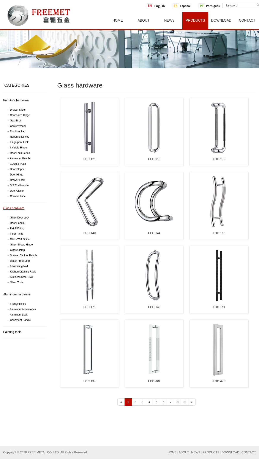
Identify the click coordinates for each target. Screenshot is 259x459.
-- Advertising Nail (18, 266)
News (169, 20)
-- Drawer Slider (17, 109)
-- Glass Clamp (16, 250)
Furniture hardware (16, 100)
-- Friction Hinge (17, 303)
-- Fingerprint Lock (18, 142)
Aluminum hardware (16, 294)
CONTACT (248, 452)
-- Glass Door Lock (18, 217)
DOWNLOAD (230, 452)
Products (195, 20)
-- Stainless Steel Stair (20, 277)
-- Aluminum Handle (19, 158)
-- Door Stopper (16, 169)
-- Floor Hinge (15, 233)
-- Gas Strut (14, 120)
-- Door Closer (16, 190)
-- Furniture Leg (16, 131)
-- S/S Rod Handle (18, 185)
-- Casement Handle (19, 320)
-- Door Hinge (15, 174)
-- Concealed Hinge (19, 115)
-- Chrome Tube (17, 196)
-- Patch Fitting (16, 228)
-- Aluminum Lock (18, 314)
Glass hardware (13, 208)
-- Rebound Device (18, 136)
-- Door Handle (16, 223)
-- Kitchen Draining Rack (22, 271)
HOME (172, 452)
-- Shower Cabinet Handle (22, 255)
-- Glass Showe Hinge (20, 244)
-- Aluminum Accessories (22, 309)
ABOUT (184, 452)
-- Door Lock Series (19, 153)
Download (221, 20)
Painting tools (12, 332)
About (143, 20)
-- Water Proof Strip (19, 260)
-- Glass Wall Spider (19, 239)
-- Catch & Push (17, 163)
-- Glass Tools (15, 282)
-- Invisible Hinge (17, 147)
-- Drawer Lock (16, 180)
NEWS (195, 452)
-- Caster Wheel (17, 126)
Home (117, 20)
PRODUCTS (211, 452)
